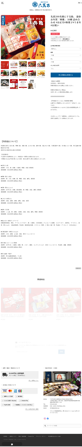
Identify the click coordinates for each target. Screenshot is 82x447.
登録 (60, 352)
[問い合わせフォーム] (68, 411)
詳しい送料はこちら (33, 381)
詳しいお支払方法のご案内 (32, 409)
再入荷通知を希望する (66, 75)
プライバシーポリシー (40, 437)
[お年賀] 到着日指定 (55, 45)
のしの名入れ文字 (55, 65)
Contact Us (30, 437)
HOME (5, 437)
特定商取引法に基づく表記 (53, 437)
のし (52, 59)
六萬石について (12, 437)
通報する (78, 268)
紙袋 (52, 52)
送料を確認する (66, 38)
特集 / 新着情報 (21, 437)
